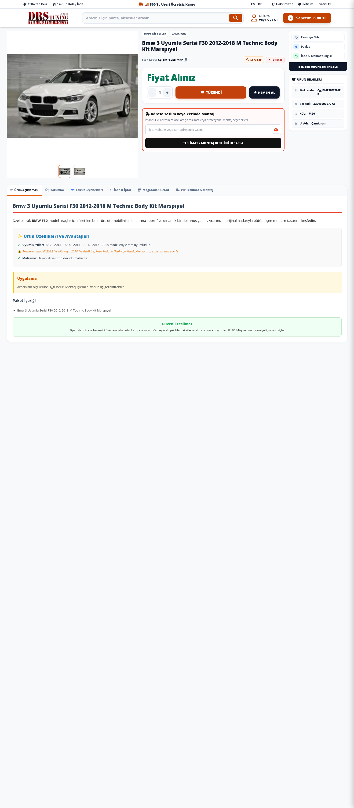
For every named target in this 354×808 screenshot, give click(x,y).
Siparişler (109, 740)
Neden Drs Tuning (36, 755)
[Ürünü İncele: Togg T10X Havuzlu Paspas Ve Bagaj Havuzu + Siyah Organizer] (148, 629)
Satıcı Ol (325, 4)
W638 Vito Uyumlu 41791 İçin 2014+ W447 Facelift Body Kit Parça (91, 432)
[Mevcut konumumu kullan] (276, 130)
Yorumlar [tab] (59, 190)
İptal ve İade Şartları (38, 792)
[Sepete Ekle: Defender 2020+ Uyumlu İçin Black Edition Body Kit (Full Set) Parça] (170, 575)
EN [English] (253, 4)
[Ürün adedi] (159, 92)
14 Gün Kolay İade (68, 4)
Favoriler (108, 777)
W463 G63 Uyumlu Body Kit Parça (205, 539)
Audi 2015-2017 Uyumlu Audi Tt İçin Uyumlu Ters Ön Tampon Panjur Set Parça (91, 541)
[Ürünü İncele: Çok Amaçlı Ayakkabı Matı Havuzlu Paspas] (34, 629)
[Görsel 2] (79, 171)
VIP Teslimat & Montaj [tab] (212, 190)
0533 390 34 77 (194, 769)
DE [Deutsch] (260, 4)
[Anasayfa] (48, 18)
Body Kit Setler (155, 33)
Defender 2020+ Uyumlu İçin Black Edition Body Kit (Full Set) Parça (148, 547)
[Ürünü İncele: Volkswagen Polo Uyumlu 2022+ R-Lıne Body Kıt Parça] (319, 394)
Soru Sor (253, 59)
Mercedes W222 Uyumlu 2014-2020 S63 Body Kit (263, 547)
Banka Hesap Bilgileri (39, 799)
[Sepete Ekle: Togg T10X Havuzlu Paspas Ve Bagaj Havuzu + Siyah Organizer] (170, 701)
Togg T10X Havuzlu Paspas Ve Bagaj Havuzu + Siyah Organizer (148, 672)
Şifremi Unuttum (114, 784)
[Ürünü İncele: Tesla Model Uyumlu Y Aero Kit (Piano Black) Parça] (205, 394)
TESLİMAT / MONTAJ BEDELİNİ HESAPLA (213, 143)
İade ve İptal (111, 747)
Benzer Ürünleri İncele (318, 67)
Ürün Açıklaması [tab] (26, 190)
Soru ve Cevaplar (114, 755)
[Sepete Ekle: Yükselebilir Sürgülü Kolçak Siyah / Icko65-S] (227, 701)
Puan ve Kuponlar (115, 769)
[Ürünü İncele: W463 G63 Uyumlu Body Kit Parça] (205, 503)
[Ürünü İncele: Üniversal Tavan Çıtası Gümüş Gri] (91, 629)
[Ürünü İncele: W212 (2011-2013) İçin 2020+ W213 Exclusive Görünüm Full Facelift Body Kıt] (319, 503)
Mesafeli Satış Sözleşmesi (42, 777)
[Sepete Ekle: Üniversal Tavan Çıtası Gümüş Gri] (113, 701)
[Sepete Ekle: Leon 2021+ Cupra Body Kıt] (284, 467)
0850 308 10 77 (194, 740)
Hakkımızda (282, 4)
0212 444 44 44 (194, 747)
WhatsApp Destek (295, 770)
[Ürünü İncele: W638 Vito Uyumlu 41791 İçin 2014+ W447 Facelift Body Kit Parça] (91, 394)
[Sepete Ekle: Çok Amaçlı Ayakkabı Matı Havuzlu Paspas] (56, 701)
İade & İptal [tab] (131, 190)
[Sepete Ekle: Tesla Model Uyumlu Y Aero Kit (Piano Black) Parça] (227, 467)
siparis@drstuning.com (201, 777)
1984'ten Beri (35, 4)
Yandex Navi (309, 784)
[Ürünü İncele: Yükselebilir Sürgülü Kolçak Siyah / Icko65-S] (205, 629)
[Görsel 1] (64, 171)
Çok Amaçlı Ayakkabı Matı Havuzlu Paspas (34, 672)
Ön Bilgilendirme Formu (41, 784)
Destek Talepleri (114, 762)
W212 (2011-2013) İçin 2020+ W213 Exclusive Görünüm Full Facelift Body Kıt (319, 541)
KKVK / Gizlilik (33, 769)
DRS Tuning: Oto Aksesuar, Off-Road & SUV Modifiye (215, 786)
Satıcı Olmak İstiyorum (40, 762)
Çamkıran (179, 33)
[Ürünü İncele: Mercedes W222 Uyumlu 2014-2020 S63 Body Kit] (262, 503)
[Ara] (235, 18)
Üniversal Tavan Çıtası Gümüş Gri (91, 670)
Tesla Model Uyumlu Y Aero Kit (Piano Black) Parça (205, 438)
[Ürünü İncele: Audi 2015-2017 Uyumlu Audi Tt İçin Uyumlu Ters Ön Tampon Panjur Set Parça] (91, 503)
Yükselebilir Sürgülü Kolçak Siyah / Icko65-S (205, 672)
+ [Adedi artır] (167, 92)
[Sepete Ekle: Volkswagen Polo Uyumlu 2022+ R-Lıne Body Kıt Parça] (341, 467)
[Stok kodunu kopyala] (185, 59)
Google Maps (282, 784)
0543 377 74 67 (194, 762)
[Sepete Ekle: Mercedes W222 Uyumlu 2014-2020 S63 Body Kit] (284, 575)
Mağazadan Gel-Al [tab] (167, 190)
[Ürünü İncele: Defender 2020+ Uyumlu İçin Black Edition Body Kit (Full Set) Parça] (148, 503)
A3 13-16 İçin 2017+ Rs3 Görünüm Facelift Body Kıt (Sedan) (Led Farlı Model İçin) (34, 432)
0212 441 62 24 (194, 755)
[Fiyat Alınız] (56, 467)
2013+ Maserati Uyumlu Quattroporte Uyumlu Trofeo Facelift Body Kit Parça (34, 541)
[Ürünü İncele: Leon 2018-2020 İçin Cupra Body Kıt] (148, 394)
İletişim (305, 4)
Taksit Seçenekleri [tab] (94, 190)
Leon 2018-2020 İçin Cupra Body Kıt (148, 430)
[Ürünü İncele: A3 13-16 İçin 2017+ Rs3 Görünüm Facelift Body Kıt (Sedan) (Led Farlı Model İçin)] (34, 394)
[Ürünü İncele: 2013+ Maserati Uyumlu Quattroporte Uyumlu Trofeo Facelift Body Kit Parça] (34, 503)
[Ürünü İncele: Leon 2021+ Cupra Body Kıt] (262, 394)
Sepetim (307, 18)
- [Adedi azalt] (152, 92)
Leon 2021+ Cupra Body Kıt (262, 436)
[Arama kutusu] (163, 17)
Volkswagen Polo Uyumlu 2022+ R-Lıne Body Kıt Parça (319, 438)
